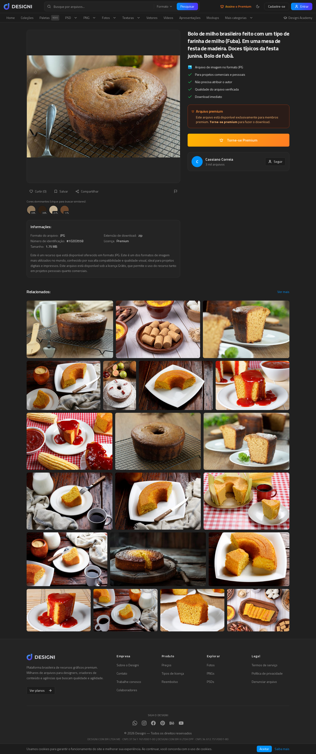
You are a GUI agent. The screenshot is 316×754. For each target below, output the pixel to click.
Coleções (27, 17)
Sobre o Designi (128, 665)
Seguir (275, 161)
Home (10, 17)
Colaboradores (127, 690)
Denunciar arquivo (264, 681)
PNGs (210, 673)
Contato (122, 673)
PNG (90, 17)
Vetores (152, 17)
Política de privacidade (267, 673)
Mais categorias (239, 17)
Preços (166, 665)
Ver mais (283, 292)
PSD (71, 17)
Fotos (109, 17)
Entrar (302, 6)
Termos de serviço (264, 665)
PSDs (210, 681)
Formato (165, 6)
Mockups (213, 17)
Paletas (49, 18)
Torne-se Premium (238, 140)
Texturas (131, 17)
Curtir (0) (37, 191)
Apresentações (190, 17)
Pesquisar (187, 6)
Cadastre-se (276, 6)
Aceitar (264, 748)
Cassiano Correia (219, 159)
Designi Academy (297, 17)
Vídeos (168, 17)
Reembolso (170, 681)
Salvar (61, 191)
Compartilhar (87, 191)
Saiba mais (282, 749)
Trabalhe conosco (129, 681)
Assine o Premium (235, 6)
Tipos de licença (173, 673)
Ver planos (41, 690)
